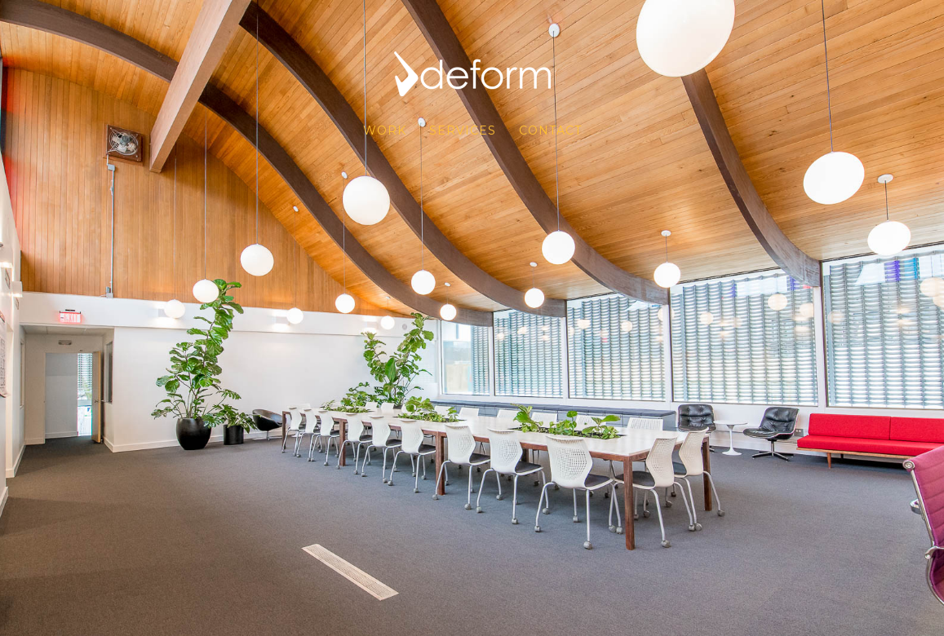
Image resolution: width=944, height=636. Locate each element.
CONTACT (550, 130)
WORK (384, 130)
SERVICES (462, 130)
